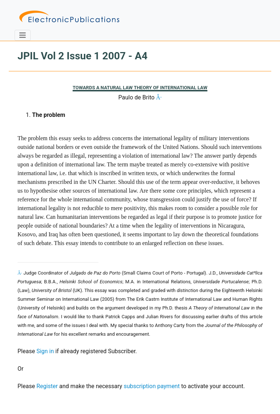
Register (47, 386)
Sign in (45, 351)
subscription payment (152, 386)
